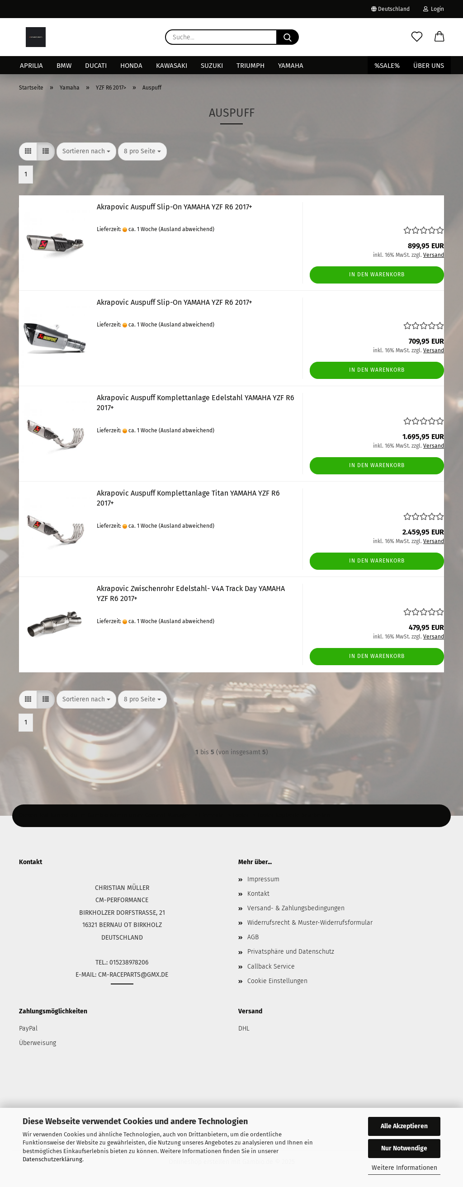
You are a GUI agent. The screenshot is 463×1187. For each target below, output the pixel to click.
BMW (64, 65)
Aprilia (31, 65)
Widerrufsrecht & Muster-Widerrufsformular (310, 923)
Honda (131, 65)
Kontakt (258, 894)
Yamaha (290, 65)
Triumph (250, 65)
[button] (439, 37)
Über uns (428, 65)
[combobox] (86, 151)
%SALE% (387, 65)
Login (433, 9)
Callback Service (271, 966)
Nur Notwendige (404, 1148)
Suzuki (212, 65)
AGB (253, 937)
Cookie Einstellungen (277, 981)
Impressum (263, 879)
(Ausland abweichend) (186, 229)
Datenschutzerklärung (52, 1159)
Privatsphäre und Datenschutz (290, 951)
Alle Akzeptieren (404, 1126)
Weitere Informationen (404, 1168)
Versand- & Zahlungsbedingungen (296, 908)
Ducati (96, 65)
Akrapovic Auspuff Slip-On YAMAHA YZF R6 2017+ (174, 207)
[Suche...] (287, 37)
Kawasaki (171, 65)
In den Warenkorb (377, 274)
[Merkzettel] (417, 37)
